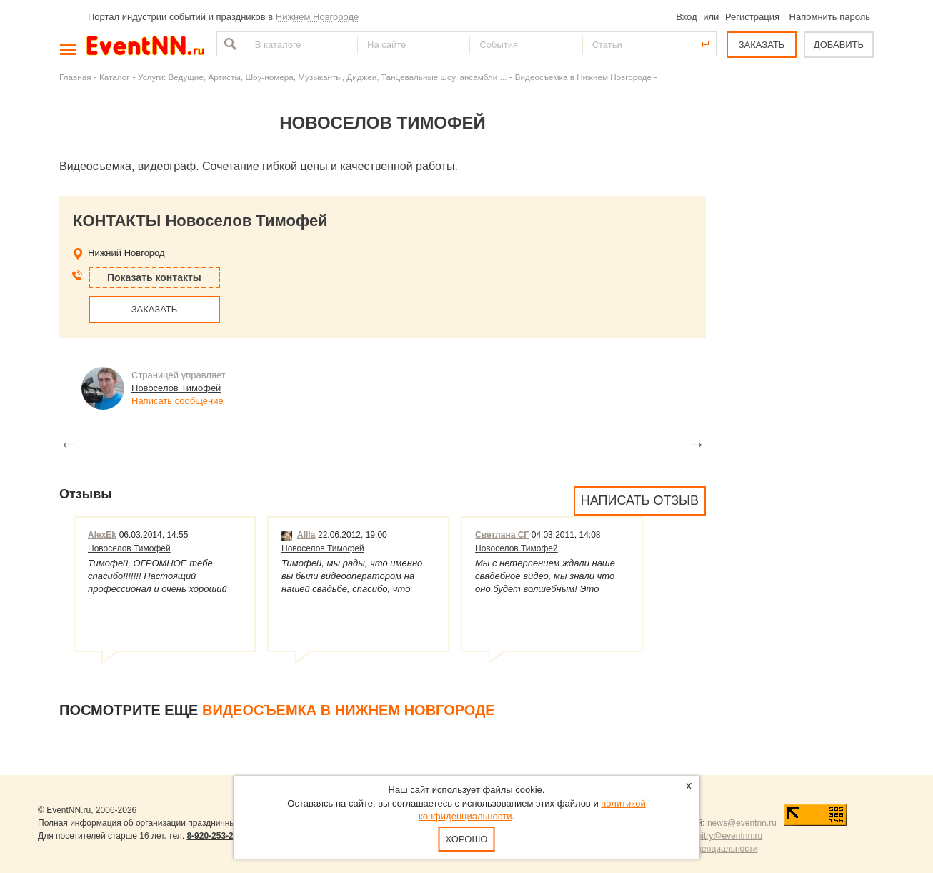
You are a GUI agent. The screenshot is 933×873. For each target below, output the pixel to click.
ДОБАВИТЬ (839, 44)
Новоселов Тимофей (176, 388)
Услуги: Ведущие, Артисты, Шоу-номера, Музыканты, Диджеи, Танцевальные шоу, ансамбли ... (322, 77)
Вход (686, 16)
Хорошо (467, 839)
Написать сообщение (177, 400)
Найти (228, 44)
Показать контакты (154, 277)
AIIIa (298, 535)
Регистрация (752, 16)
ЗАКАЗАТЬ (762, 44)
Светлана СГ (502, 535)
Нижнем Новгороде (317, 16)
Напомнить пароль (829, 16)
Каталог (114, 77)
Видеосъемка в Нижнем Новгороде (583, 77)
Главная (75, 77)
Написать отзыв (640, 500)
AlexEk (102, 535)
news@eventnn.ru (742, 823)
